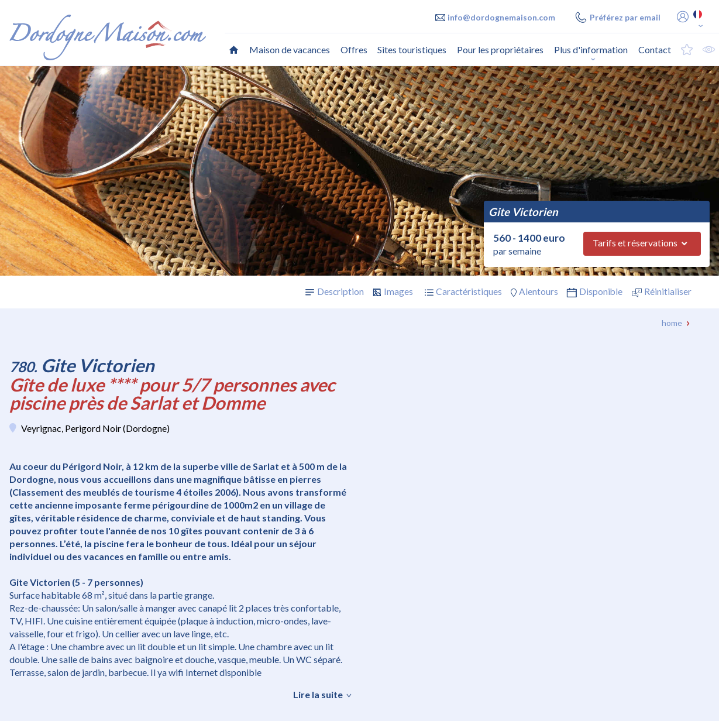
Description (340, 291)
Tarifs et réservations (635, 243)
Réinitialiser (668, 291)
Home (672, 323)
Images (398, 291)
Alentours (538, 291)
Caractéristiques (469, 291)
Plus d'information (591, 49)
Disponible (600, 291)
